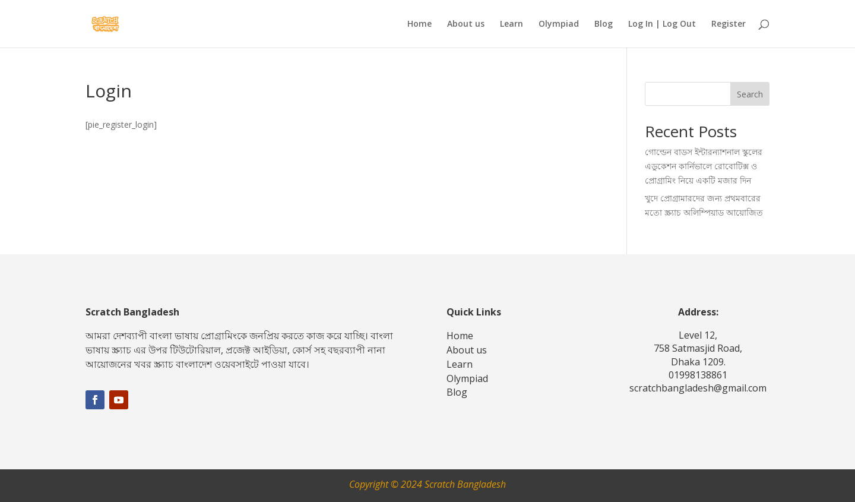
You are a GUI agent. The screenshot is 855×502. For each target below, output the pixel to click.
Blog (603, 24)
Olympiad (559, 24)
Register (728, 24)
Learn (511, 24)
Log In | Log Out (662, 24)
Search (750, 94)
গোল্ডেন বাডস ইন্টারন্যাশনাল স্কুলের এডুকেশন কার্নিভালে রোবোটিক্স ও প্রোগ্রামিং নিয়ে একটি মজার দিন (703, 166)
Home (419, 24)
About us (465, 24)
